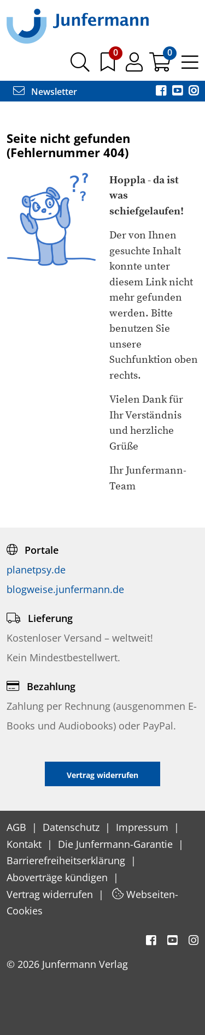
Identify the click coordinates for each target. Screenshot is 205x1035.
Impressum (143, 827)
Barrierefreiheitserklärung (67, 860)
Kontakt (25, 844)
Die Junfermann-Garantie (116, 844)
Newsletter (45, 92)
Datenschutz (72, 827)
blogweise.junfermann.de (65, 589)
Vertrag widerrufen (51, 894)
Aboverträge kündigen (58, 877)
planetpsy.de (36, 569)
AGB (18, 827)
